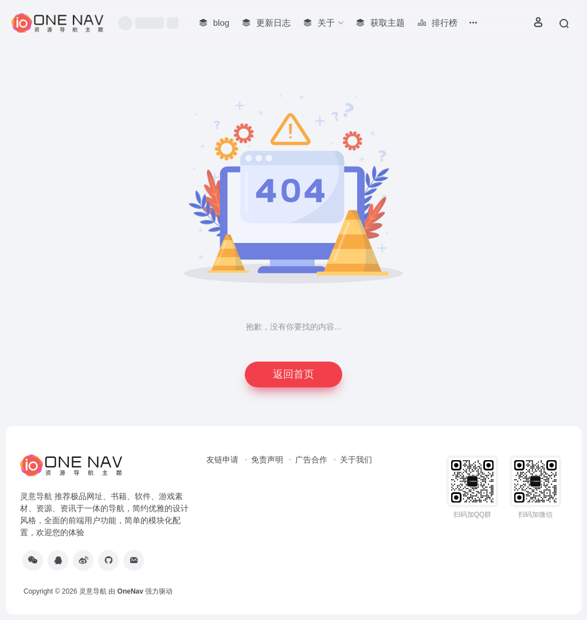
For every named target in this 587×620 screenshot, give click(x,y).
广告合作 (311, 459)
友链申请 (222, 459)
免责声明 (267, 459)
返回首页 (293, 374)
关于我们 (356, 459)
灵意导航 (93, 591)
